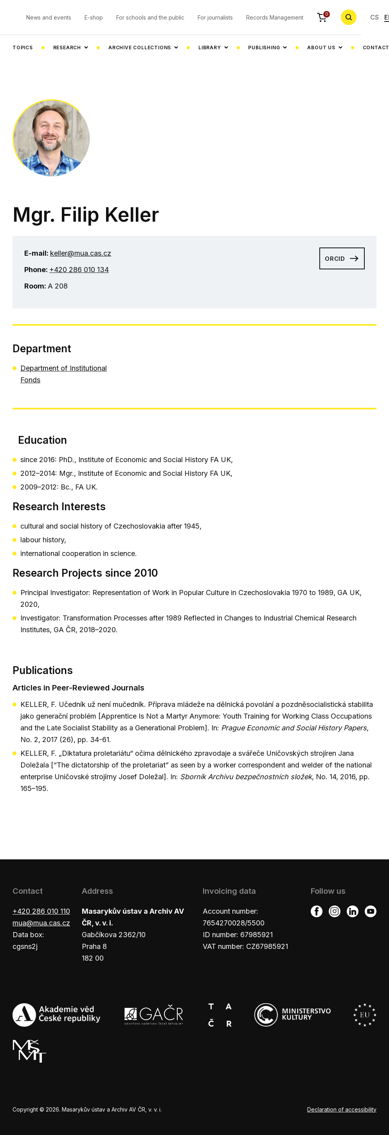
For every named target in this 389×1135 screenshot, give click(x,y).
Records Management (274, 17)
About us (321, 47)
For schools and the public (150, 17)
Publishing (264, 47)
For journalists (215, 17)
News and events (48, 17)
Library (209, 47)
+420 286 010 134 (79, 269)
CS (374, 17)
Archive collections (139, 47)
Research (67, 47)
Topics (23, 47)
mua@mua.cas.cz (41, 923)
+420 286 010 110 (41, 911)
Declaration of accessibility (341, 1109)
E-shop (94, 17)
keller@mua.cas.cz (80, 253)
